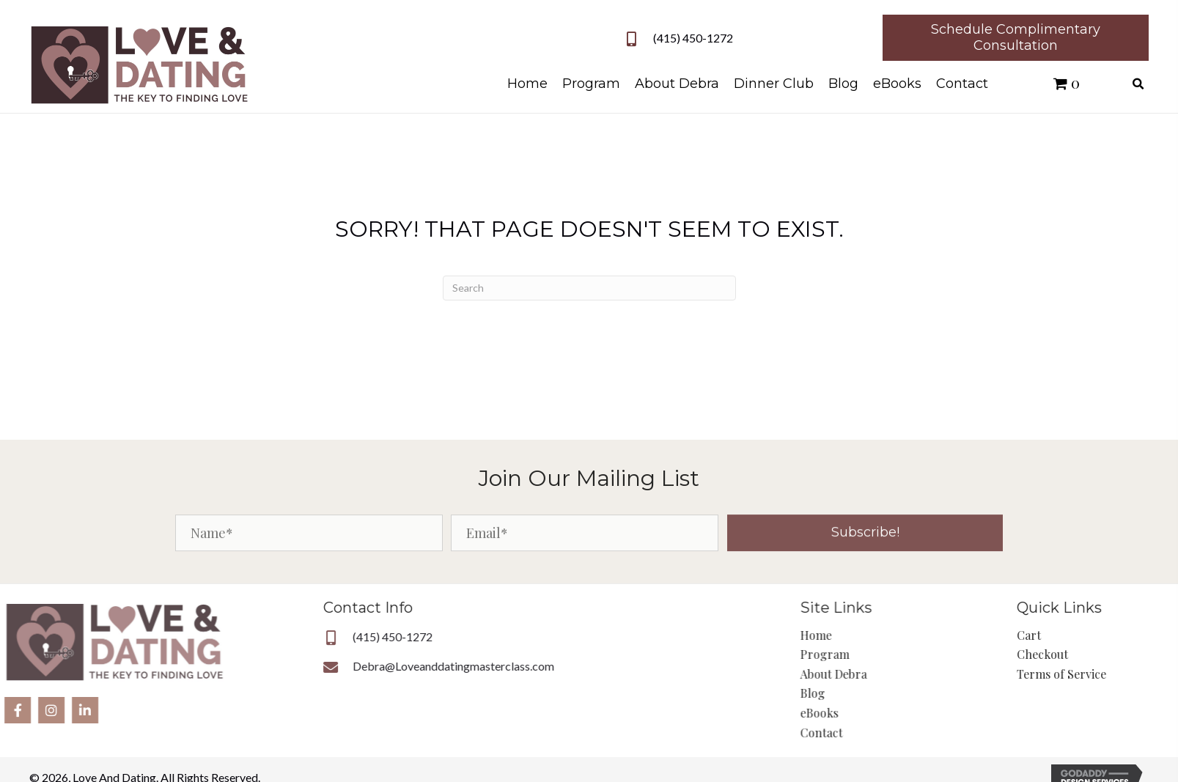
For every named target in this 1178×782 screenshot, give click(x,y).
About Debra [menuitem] (874, 674)
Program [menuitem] (865, 654)
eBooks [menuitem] (860, 712)
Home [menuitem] (856, 635)
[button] (865, 543)
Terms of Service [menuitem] (1093, 674)
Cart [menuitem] (1061, 635)
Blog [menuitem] (853, 693)
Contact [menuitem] (862, 732)
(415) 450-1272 (699, 38)
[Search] (589, 288)
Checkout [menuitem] (1074, 654)
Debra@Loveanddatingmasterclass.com (375, 666)
